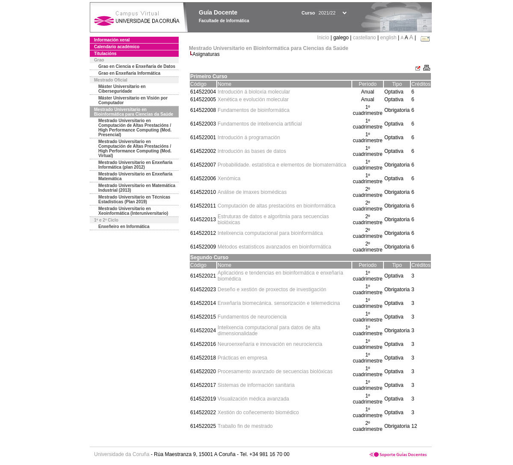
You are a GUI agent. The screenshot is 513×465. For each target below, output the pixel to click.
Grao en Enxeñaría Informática (129, 73)
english (388, 38)
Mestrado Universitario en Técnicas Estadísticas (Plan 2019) (134, 199)
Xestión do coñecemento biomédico (258, 412)
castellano (364, 38)
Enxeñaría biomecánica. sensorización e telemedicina (279, 303)
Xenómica (229, 178)
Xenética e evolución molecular (253, 99)
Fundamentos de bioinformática (253, 110)
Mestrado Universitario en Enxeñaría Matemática (135, 176)
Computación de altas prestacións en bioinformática (276, 206)
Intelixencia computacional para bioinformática (270, 233)
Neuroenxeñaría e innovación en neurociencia (270, 344)
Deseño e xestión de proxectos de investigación (272, 289)
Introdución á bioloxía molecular (254, 92)
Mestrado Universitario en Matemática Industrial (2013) (136, 188)
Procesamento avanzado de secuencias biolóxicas (275, 371)
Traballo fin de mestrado (245, 426)
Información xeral (112, 40)
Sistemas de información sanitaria (256, 385)
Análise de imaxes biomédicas (252, 192)
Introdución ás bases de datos (252, 151)
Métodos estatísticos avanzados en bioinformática (274, 247)
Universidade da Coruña (121, 454)
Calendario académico (116, 46)
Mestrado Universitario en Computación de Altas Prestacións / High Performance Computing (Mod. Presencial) (134, 127)
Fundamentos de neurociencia (252, 317)
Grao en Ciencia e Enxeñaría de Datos (136, 66)
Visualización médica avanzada (253, 399)
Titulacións (105, 53)
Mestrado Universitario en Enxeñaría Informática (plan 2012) (135, 165)
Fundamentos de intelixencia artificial (260, 124)
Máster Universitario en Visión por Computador (133, 100)
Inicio (323, 38)
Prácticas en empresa (242, 358)
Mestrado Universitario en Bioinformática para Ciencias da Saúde (133, 112)
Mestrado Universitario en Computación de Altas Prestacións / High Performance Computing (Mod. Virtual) (134, 148)
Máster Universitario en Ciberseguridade (122, 89)
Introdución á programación (249, 137)
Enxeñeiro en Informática (123, 226)
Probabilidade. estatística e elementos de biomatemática (282, 165)
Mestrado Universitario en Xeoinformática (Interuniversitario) (133, 211)
